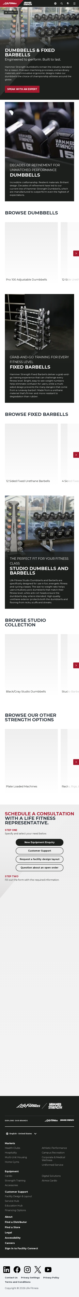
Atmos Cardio (49, 1180)
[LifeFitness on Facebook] (17, 1269)
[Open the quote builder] (68, 3)
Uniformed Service (52, 1165)
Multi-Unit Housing (16, 1157)
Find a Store (12, 1227)
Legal (8, 1232)
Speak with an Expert (22, 89)
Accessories (11, 1185)
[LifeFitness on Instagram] (27, 1269)
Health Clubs (12, 1148)
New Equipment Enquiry (40, 842)
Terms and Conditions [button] (18, 1282)
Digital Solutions (51, 1176)
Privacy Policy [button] (51, 1277)
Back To (11, 12)
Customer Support (39, 850)
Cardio (8, 1176)
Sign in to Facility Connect (21, 1248)
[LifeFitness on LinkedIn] (6, 1269)
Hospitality (11, 1152)
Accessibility (13, 1237)
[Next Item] (76, 253)
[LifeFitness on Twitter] (37, 1269)
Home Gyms (12, 1162)
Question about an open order (39, 867)
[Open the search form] (61, 3)
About (8, 1216)
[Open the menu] (74, 3)
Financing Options (15, 1210)
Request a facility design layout (39, 859)
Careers (10, 1243)
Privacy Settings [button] (30, 1277)
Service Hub (12, 1201)
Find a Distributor (16, 1222)
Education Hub (14, 1205)
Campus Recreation (53, 1152)
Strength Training (15, 1180)
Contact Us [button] (11, 1277)
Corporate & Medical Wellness (53, 1159)
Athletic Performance (54, 1148)
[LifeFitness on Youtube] (48, 1269)
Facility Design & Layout (18, 1196)
